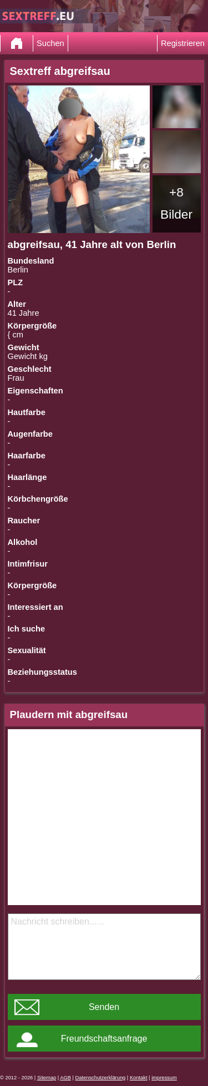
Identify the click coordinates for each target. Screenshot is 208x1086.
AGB (65, 1077)
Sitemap (46, 1077)
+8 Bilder (176, 203)
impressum (164, 1077)
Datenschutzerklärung (100, 1077)
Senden (104, 1007)
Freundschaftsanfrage (104, 1038)
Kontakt (139, 1077)
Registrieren (183, 43)
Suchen (50, 43)
